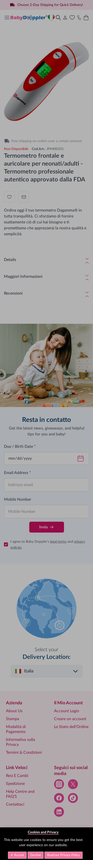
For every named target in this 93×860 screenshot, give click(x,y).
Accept (18, 855)
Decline (35, 855)
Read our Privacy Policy (63, 855)
